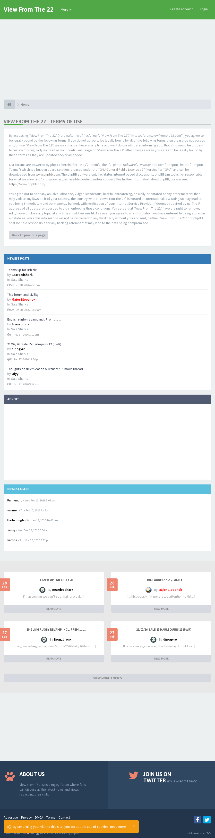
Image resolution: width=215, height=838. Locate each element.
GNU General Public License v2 (121, 169)
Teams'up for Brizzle (22, 270)
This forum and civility (23, 294)
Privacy (26, 817)
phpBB (74, 833)
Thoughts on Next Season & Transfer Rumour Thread (45, 369)
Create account (181, 9)
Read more (118, 826)
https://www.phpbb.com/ (27, 184)
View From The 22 (28, 9)
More (66, 9)
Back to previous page (28, 235)
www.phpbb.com (48, 174)
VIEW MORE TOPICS (107, 678)
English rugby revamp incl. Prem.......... (34, 319)
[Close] (134, 826)
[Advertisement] (107, 56)
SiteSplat (48, 833)
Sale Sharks (19, 279)
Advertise (11, 817)
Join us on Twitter (170, 777)
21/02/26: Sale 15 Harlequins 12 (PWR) (34, 344)
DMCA (39, 817)
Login (204, 9)
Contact (64, 817)
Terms (50, 817)
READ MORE (53, 608)
